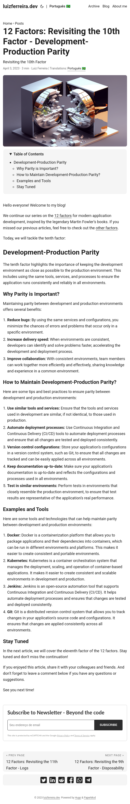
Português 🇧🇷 (76, 68)
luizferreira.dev (20, 6)
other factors (107, 228)
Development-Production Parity (40, 162)
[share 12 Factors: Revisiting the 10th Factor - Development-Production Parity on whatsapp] (79, 781)
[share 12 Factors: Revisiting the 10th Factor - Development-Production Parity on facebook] (70, 781)
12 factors (63, 215)
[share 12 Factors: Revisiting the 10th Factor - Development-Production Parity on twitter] (43, 781)
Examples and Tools (34, 181)
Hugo (78, 797)
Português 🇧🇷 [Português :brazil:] (59, 6)
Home (7, 23)
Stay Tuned (26, 186)
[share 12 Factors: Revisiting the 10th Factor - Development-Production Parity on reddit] (61, 781)
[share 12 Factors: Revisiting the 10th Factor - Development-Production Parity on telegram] (88, 781)
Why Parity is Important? (37, 168)
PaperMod (90, 797)
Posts (19, 23)
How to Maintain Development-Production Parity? (58, 174)
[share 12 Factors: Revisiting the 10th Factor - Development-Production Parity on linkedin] (52, 781)
